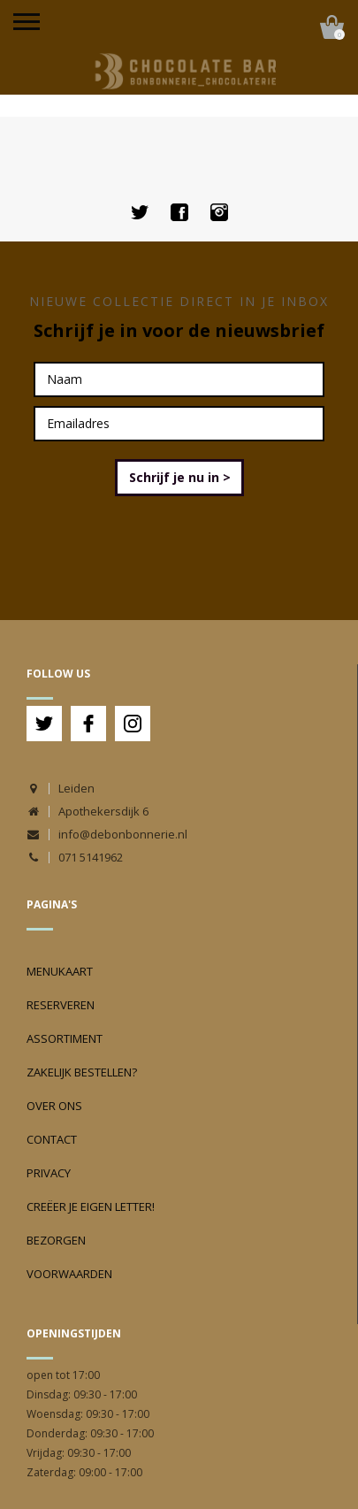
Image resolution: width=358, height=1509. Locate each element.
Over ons (54, 1106)
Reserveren (61, 1005)
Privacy (49, 1173)
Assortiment (65, 1038)
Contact (52, 1139)
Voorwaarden (69, 1274)
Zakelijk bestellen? (82, 1072)
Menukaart (60, 971)
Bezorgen (56, 1240)
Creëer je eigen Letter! (91, 1206)
